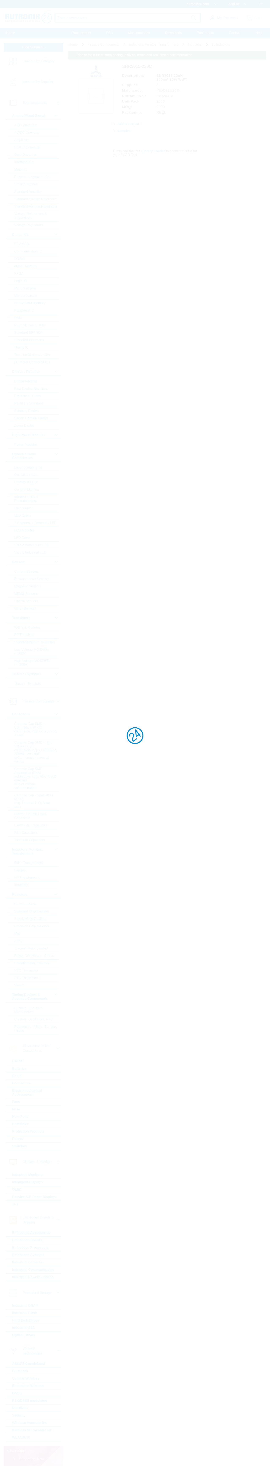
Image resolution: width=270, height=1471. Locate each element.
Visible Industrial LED (31, 552)
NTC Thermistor (27, 971)
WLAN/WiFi (21, 1438)
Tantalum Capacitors (30, 840)
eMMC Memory (26, 266)
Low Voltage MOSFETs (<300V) (32, 651)
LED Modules (25, 530)
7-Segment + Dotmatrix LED (36, 523)
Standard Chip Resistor (32, 911)
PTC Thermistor (26, 978)
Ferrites (20, 870)
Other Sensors (25, 608)
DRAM (19, 259)
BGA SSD (22, 244)
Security (19, 1415)
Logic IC (21, 281)
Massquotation (139, 33)
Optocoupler (24, 508)
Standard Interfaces (29, 340)
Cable (17, 1076)
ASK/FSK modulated (28, 1364)
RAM (18, 318)
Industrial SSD (23, 1328)
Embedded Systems (28, 1255)
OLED (17, 1189)
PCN (109, 33)
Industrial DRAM (25, 1306)
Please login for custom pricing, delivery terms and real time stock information (135, 55)
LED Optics (23, 515)
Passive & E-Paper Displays (34, 1197)
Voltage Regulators (29, 225)
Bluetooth (20, 1371)
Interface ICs (24, 162)
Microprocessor (26, 296)
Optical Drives (23, 1335)
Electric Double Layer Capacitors (31, 816)
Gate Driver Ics (26, 155)
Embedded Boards (27, 1240)
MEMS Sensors (26, 594)
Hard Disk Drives (25, 1320)
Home (10, 33)
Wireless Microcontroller (32, 1430)
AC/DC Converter (28, 132)
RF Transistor (25, 635)
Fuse (16, 1109)
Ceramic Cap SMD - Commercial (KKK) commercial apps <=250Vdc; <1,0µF (36, 729)
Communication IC (28, 251)
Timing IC (22, 347)
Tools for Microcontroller (32, 355)
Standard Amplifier (28, 192)
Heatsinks (20, 1124)
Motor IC (21, 169)
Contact (234, 33)
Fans (16, 1102)
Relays (17, 1139)
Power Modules (26, 445)
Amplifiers (22, 140)
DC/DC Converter (28, 147)
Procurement (81, 33)
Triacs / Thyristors (28, 684)
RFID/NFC (20, 1408)
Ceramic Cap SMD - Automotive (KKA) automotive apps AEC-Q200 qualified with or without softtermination (35, 778)
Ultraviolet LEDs (27, 482)
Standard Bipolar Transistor (35, 642)
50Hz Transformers (29, 863)
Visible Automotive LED (32, 545)
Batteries (19, 1068)
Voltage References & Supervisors (31, 216)
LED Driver (23, 538)
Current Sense (25, 904)
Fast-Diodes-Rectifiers (31, 389)
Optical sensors (26, 475)
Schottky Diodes (27, 411)
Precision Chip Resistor (32, 926)
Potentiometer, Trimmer (32, 963)
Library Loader (153, 151)
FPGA (19, 274)
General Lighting (27, 490)
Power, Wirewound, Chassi (35, 956)
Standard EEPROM (29, 333)
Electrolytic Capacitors (31, 825)
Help (258, 33)
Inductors (21, 885)
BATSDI (18, 1061)
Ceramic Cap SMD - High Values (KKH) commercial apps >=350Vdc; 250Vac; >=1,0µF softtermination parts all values (36, 752)
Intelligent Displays (27, 1182)
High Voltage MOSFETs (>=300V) (32, 663)
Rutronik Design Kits (30, 325)
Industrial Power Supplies (33, 1277)
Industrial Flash (24, 1313)
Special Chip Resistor (31, 919)
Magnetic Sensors (28, 586)
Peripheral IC (24, 310)
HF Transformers (27, 878)
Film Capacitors (26, 833)
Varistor (20, 985)
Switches (19, 1146)
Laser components (28, 467)
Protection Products (28, 1131)
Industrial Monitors (27, 1175)
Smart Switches (26, 184)
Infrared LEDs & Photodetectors (27, 499)
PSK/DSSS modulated (29, 1401)
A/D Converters (26, 125)
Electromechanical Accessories (27, 1092)
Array (19, 941)
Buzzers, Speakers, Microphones (29, 1010)
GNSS (17, 1393)
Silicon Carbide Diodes (32, 418)
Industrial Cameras (27, 1262)
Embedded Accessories (31, 1233)
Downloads (173, 33)
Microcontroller (26, 288)
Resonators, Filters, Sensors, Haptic (29, 1028)
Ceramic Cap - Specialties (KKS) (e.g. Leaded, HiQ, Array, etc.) (34, 801)
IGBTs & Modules (28, 627)
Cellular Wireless (26, 1378)
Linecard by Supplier (38, 82)
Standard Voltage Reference (36, 199)
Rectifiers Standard (29, 403)
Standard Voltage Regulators (36, 206)
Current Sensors (27, 571)
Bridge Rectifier (26, 381)
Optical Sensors (26, 601)
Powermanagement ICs (32, 177)
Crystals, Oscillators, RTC (34, 1019)
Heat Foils (20, 1117)
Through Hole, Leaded (31, 948)
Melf (18, 934)
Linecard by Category (39, 61)
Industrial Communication (33, 1270)
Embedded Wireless (28, 1386)
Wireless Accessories (29, 1423)
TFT (15, 1204)
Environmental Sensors (32, 579)
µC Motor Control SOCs (32, 362)
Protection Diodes (28, 396)
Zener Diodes (25, 426)
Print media (205, 33)
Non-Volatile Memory (30, 303)
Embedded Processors (30, 1248)
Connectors (21, 1083)
